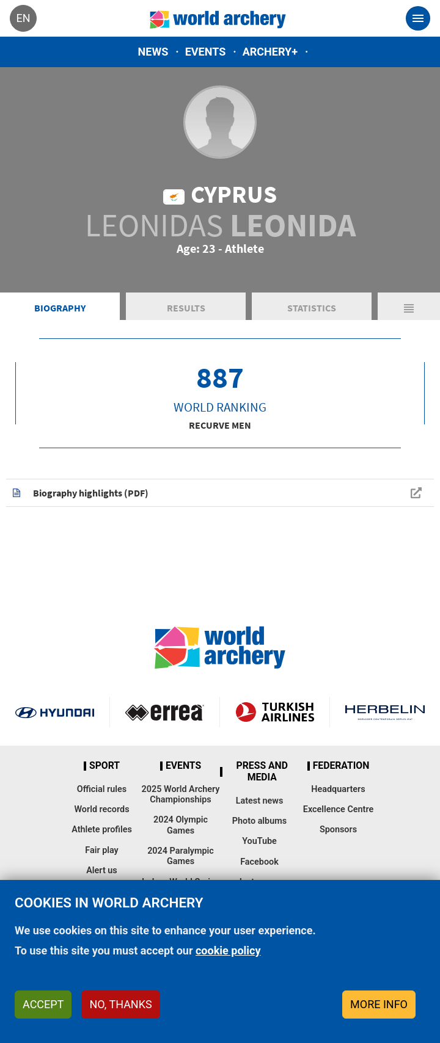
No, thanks (120, 1004)
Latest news (260, 801)
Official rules (102, 789)
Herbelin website (385, 712)
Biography (60, 308)
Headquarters (338, 789)
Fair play (102, 850)
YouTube (259, 841)
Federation (341, 765)
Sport (104, 765)
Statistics (311, 308)
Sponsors (338, 829)
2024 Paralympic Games (180, 856)
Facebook (259, 862)
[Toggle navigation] (418, 18)
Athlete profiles (102, 829)
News (153, 51)
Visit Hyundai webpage (54, 712)
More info (379, 1004)
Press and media (262, 771)
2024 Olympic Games (180, 825)
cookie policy (228, 950)
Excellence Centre (338, 809)
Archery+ (270, 51)
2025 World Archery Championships (181, 794)
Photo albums (259, 821)
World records (101, 809)
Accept (43, 1004)
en (23, 18)
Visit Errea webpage (164, 712)
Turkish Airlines (274, 712)
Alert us (101, 870)
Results (186, 308)
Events (205, 51)
